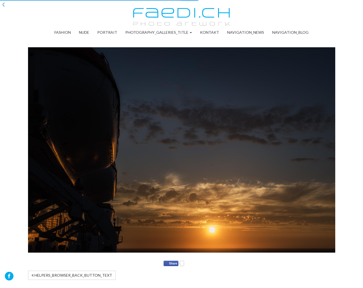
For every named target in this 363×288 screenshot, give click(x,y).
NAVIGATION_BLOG (290, 32)
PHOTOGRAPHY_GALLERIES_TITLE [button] (158, 32)
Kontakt (209, 32)
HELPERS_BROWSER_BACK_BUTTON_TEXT (72, 275)
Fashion (62, 32)
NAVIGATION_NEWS (245, 32)
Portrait (107, 32)
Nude (84, 32)
